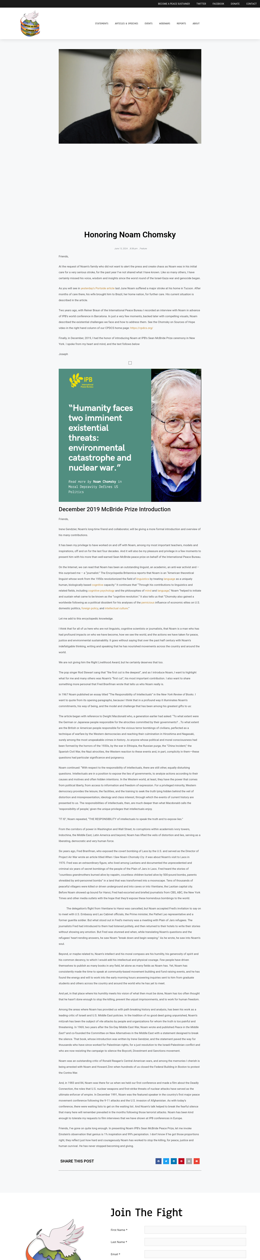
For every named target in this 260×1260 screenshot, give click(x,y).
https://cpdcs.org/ (141, 328)
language (169, 578)
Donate (235, 3)
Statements (101, 23)
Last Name (119, 1242)
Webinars (164, 23)
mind (148, 590)
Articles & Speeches (126, 23)
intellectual (112, 608)
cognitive (97, 584)
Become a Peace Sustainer (174, 3)
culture (123, 608)
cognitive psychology (101, 590)
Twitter (201, 3)
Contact (251, 3)
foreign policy (89, 608)
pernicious (148, 602)
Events (149, 23)
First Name (119, 1230)
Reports (181, 23)
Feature (143, 248)
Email (115, 1254)
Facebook (218, 3)
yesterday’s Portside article (97, 288)
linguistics (142, 578)
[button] (159, 1161)
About (196, 23)
